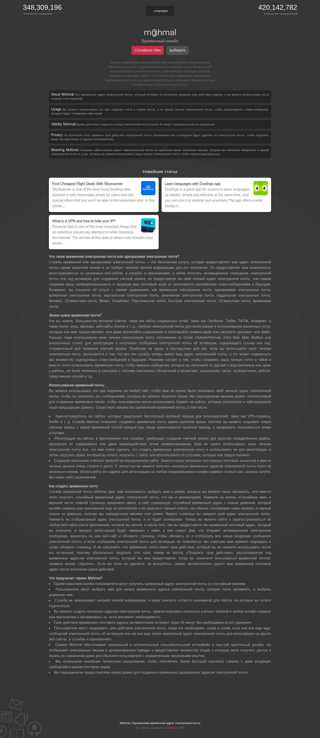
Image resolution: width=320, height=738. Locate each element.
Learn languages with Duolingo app (193, 184)
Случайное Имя (147, 50)
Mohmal (172, 727)
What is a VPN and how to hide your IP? (84, 221)
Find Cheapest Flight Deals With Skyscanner (87, 184)
